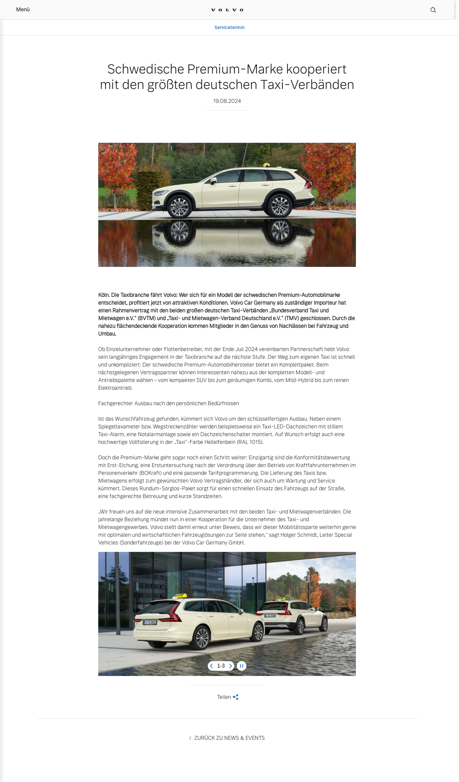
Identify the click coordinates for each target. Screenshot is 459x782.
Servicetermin (229, 27)
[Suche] (433, 10)
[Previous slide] (211, 666)
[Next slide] (230, 666)
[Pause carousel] (241, 666)
